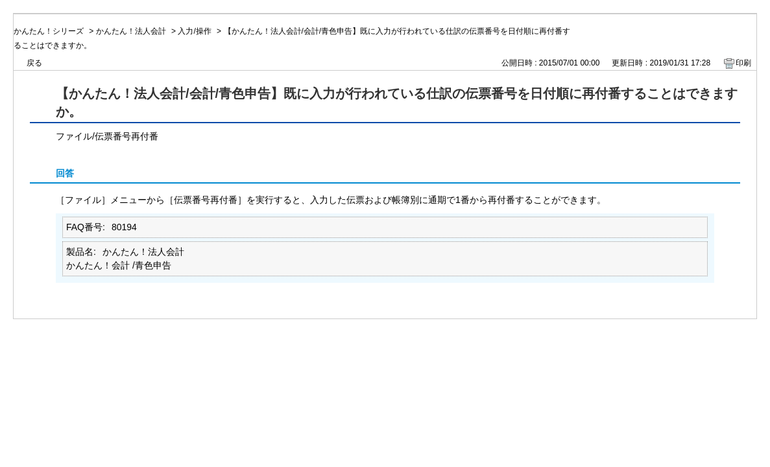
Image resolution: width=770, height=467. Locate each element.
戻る (34, 62)
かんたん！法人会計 (131, 31)
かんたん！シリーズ (49, 31)
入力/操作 (194, 31)
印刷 (743, 62)
